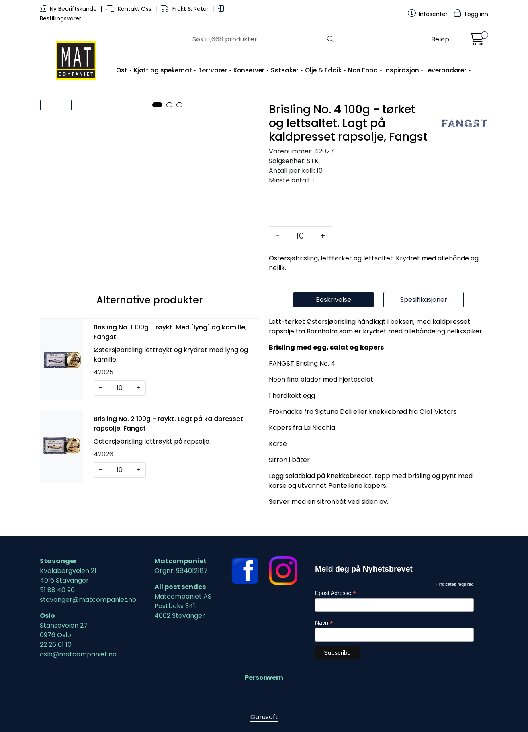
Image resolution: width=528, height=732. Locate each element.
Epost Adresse (335, 593)
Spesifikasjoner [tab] (423, 319)
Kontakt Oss (129, 9)
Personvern (264, 677)
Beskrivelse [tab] (333, 319)
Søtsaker (285, 70)
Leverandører (446, 70)
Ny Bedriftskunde (69, 9)
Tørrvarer (212, 70)
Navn (324, 623)
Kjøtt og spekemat (163, 70)
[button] (157, 287)
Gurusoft (264, 717)
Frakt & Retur (185, 9)
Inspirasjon (401, 70)
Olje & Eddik (323, 70)
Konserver (248, 70)
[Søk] (258, 39)
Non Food (363, 70)
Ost (121, 70)
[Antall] (300, 235)
